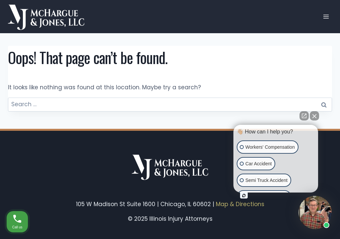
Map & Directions (240, 204)
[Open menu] (326, 16)
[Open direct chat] (304, 115)
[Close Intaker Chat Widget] (314, 115)
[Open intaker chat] (244, 196)
